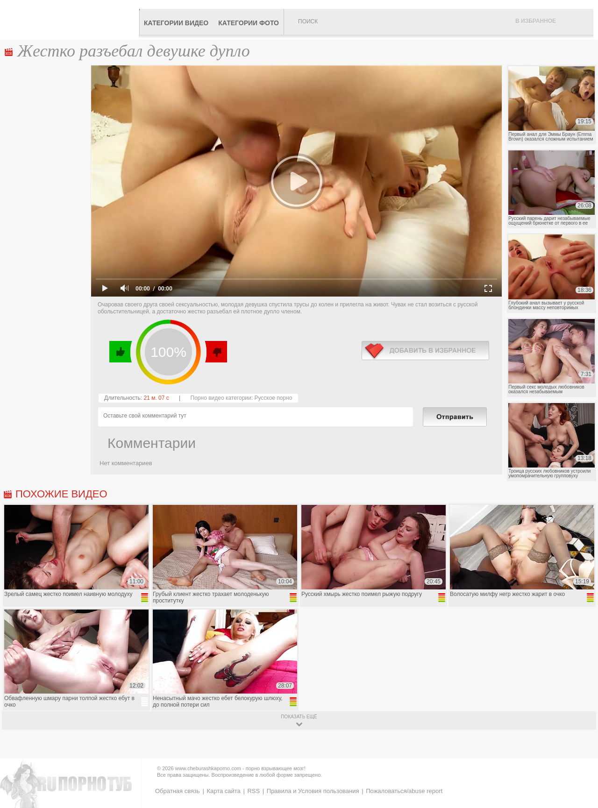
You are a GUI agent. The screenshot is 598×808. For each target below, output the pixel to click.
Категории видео (176, 23)
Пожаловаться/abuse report (404, 790)
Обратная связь (177, 790)
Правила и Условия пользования (313, 790)
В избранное (535, 21)
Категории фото (248, 23)
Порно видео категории (221, 398)
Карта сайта (223, 790)
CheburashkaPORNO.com (72, 19)
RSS (253, 790)
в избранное (425, 350)
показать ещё (299, 716)
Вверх (580, 759)
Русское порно (273, 398)
